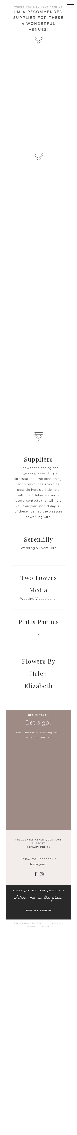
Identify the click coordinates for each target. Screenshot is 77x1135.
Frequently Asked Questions (38, 839)
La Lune (45, 926)
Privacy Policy (39, 847)
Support (38, 843)
